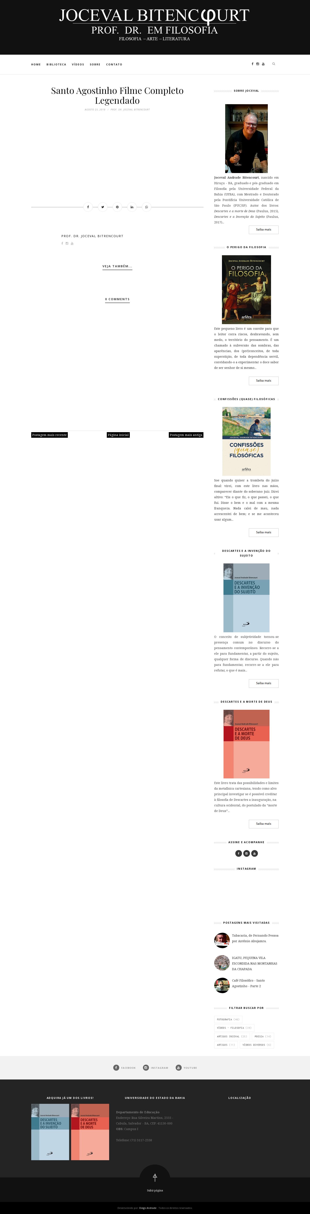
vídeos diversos (254, 1045)
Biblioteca (56, 64)
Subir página (155, 1190)
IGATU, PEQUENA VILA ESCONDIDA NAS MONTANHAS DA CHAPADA (254, 963)
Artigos (222, 1045)
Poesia (259, 1036)
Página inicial (118, 435)
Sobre (95, 64)
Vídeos (78, 64)
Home (36, 64)
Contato (114, 64)
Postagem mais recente (49, 435)
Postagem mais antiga (186, 435)
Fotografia (224, 1019)
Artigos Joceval (228, 1036)
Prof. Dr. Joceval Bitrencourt (92, 236)
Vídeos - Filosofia (230, 1028)
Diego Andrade (148, 1207)
